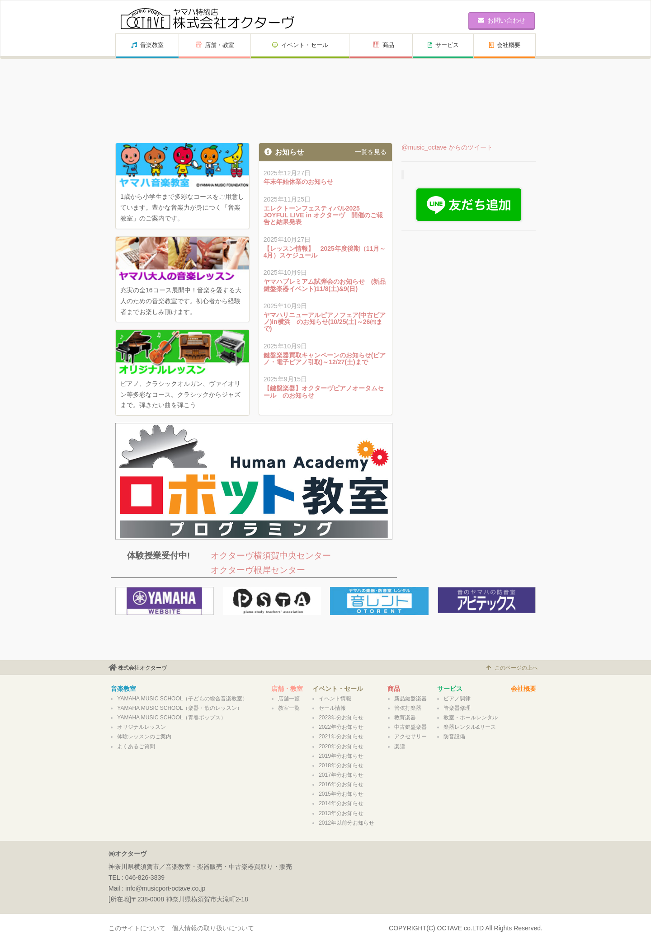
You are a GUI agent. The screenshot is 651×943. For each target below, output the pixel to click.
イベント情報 (335, 698)
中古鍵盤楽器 (410, 727)
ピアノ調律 (457, 698)
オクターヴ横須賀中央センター (271, 555)
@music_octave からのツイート (447, 147)
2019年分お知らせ (341, 756)
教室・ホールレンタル (470, 717)
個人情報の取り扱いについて (213, 928)
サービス (443, 45)
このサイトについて (136, 928)
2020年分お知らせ (341, 746)
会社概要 (504, 45)
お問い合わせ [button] (501, 20)
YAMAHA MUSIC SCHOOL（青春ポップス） (171, 717)
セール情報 (332, 708)
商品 (384, 45)
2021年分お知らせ (341, 736)
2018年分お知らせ (341, 765)
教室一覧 (289, 708)
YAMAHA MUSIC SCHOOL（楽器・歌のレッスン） (179, 708)
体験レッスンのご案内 (144, 736)
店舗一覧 (289, 698)
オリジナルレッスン (141, 727)
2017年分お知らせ (341, 775)
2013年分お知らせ (341, 813)
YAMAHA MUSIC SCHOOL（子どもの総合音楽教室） (182, 698)
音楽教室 (147, 45)
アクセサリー (410, 736)
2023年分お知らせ (341, 717)
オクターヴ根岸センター (258, 570)
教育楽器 (405, 717)
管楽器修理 (457, 708)
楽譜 (399, 746)
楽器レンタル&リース (469, 727)
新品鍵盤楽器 (410, 698)
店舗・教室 (215, 45)
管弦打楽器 (407, 708)
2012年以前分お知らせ (346, 823)
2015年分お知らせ (341, 794)
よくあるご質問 (136, 746)
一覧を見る (371, 151)
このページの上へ (512, 668)
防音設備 (454, 736)
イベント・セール (300, 45)
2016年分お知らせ (341, 784)
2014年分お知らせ (341, 803)
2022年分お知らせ (341, 727)
